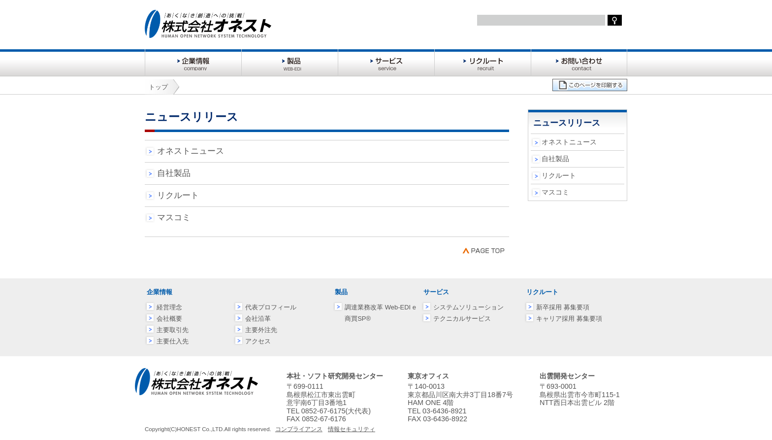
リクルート (178, 195)
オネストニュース (190, 151)
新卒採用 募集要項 (562, 307)
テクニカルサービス (462, 318)
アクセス (258, 341)
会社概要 (169, 318)
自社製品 (174, 173)
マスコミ (174, 217)
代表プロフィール (270, 307)
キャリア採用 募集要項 (569, 318)
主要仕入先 (173, 341)
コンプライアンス (298, 429)
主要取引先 (173, 330)
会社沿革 (258, 318)
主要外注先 (261, 330)
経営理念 (169, 307)
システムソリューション (468, 307)
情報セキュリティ (351, 429)
